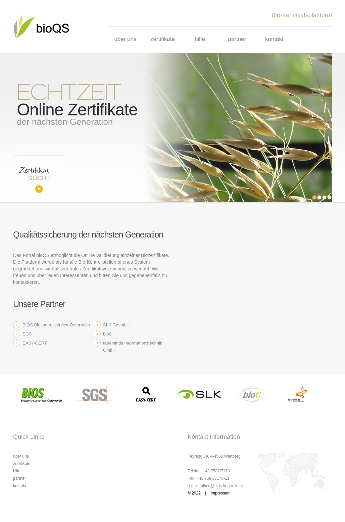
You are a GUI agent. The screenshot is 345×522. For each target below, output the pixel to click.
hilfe (200, 39)
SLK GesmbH (116, 324)
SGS (27, 333)
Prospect (46, 26)
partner (237, 39)
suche (39, 178)
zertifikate (162, 39)
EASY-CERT (34, 343)
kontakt (274, 39)
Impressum (221, 493)
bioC (107, 333)
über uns (125, 39)
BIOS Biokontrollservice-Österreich (56, 324)
